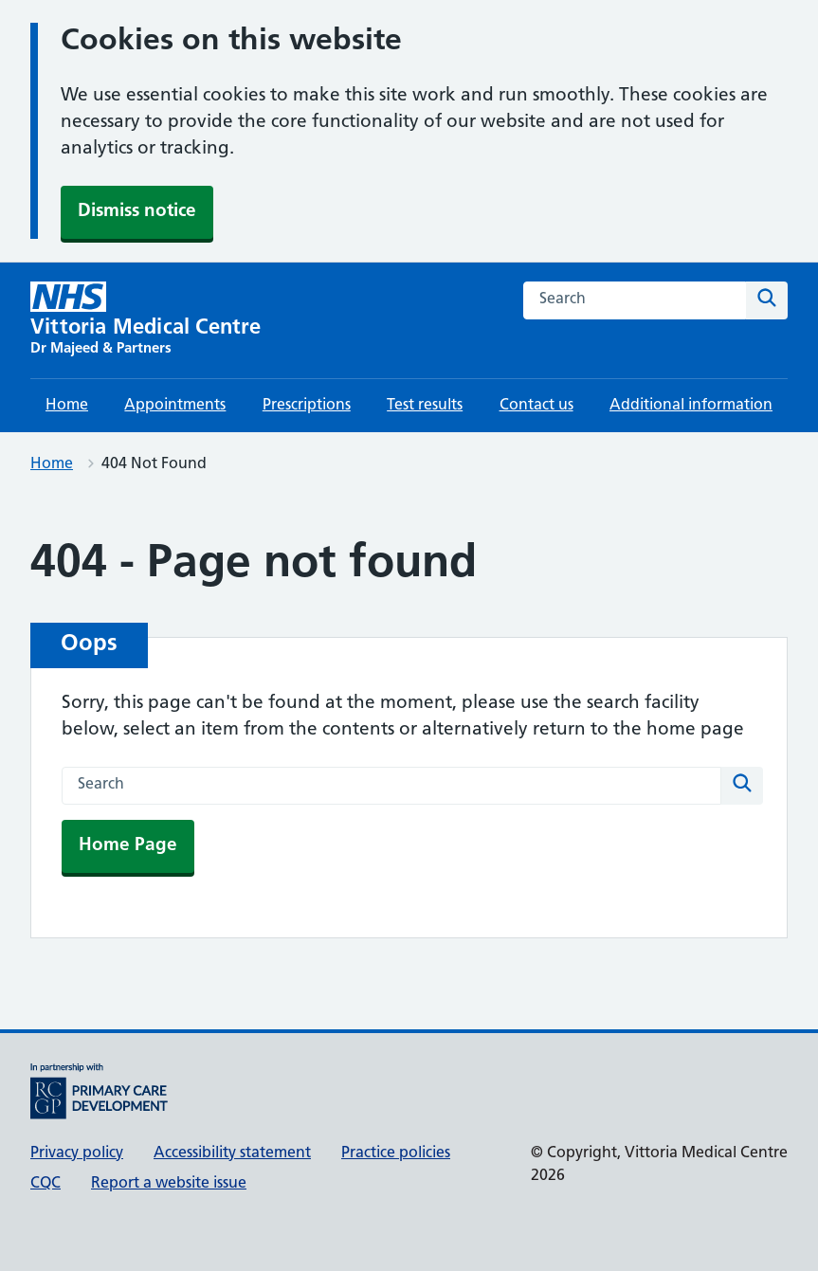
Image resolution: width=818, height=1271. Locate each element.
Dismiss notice (137, 212)
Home (66, 405)
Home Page (128, 846)
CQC (45, 1183)
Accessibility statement (232, 1153)
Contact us (536, 405)
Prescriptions (307, 405)
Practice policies (395, 1153)
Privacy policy (76, 1153)
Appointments (175, 405)
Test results (425, 405)
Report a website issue (168, 1183)
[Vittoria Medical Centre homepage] (146, 320)
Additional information (691, 405)
